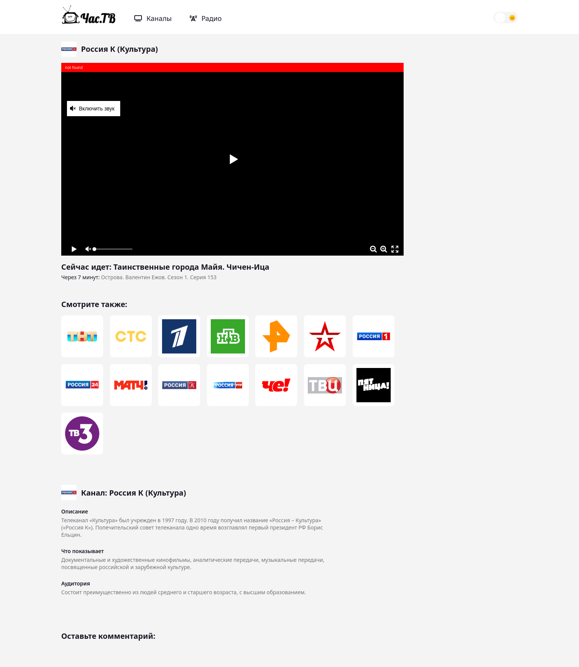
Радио (205, 18)
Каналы (153, 18)
